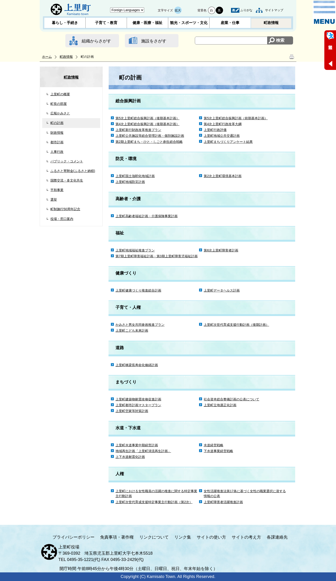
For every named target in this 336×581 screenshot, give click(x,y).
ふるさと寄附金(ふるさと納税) (72, 171)
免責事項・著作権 (117, 537)
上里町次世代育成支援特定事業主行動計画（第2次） (154, 502)
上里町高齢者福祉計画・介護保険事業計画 (147, 216)
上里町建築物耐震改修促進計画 (138, 399)
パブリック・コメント (66, 161)
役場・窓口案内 (61, 219)
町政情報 (271, 23)
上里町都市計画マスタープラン (138, 405)
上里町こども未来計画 (132, 330)
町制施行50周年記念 (65, 209)
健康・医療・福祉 (147, 23)
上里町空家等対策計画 (132, 411)
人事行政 (56, 152)
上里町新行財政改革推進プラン (138, 130)
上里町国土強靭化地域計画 (135, 176)
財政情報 (56, 132)
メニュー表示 (324, 12)
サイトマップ (274, 10)
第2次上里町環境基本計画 (223, 176)
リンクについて (154, 537)
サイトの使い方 (211, 537)
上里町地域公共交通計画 (222, 136)
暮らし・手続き (65, 23)
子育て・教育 (106, 23)
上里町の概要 (60, 94)
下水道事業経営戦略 (218, 451)
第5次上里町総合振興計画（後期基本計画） (147, 118)
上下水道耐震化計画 (130, 457)
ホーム (47, 56)
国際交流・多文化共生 (66, 180)
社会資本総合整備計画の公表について (231, 399)
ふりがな (246, 10)
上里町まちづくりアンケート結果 (228, 142)
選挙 (53, 199)
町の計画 (56, 123)
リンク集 (182, 537)
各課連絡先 (277, 537)
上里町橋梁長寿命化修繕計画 (137, 365)
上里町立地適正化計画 (220, 405)
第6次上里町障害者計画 (221, 250)
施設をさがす (153, 41)
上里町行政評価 (215, 130)
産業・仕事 (230, 23)
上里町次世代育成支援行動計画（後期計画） (236, 325)
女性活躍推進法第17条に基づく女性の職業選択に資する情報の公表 (245, 493)
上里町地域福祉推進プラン (135, 250)
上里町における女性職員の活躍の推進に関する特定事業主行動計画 (156, 493)
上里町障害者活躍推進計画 (223, 502)
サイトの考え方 (246, 537)
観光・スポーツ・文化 (188, 23)
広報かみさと (60, 113)
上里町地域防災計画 (130, 182)
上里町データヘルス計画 (222, 290)
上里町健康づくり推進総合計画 (138, 290)
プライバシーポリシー (73, 537)
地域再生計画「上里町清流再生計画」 (143, 451)
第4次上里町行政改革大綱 (223, 124)
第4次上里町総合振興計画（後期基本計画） (147, 124)
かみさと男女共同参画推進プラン (140, 325)
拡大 (178, 10)
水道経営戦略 (213, 445)
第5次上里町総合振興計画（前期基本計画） (236, 118)
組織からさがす (96, 41)
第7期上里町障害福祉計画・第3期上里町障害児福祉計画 (157, 256)
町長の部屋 (58, 104)
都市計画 (56, 142)
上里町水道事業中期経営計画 (137, 445)
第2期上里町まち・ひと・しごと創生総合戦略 (149, 142)
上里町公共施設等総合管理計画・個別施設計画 (150, 136)
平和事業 (56, 190)
